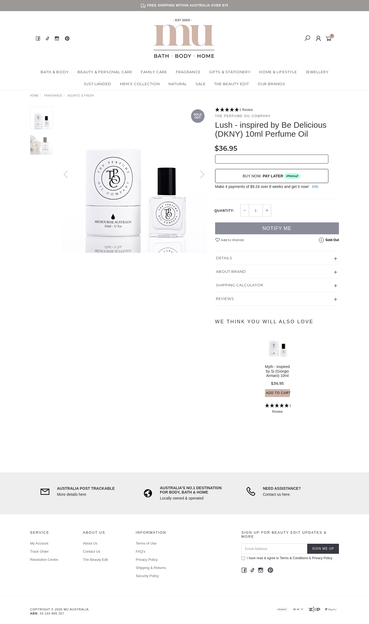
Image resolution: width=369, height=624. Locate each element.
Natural (178, 84)
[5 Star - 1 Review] (277, 110)
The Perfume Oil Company (243, 116)
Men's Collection (140, 84)
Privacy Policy (147, 560)
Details (224, 258)
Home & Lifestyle (278, 72)
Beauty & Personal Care (104, 72)
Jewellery (317, 72)
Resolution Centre (44, 560)
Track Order (39, 551)
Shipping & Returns (151, 568)
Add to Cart (278, 399)
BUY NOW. (272, 176)
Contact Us (91, 551)
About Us (90, 543)
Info (315, 186)
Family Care (154, 72)
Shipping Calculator (239, 285)
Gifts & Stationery (230, 72)
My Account (39, 543)
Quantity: (224, 210)
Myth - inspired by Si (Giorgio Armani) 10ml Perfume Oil (277, 379)
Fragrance (188, 72)
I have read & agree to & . (287, 558)
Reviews (225, 298)
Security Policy (147, 576)
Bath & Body (55, 72)
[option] (134, 180)
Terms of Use (146, 543)
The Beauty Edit (231, 84)
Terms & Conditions (294, 558)
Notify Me (277, 228)
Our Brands (271, 84)
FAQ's (140, 551)
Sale (201, 84)
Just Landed (97, 84)
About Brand (231, 271)
